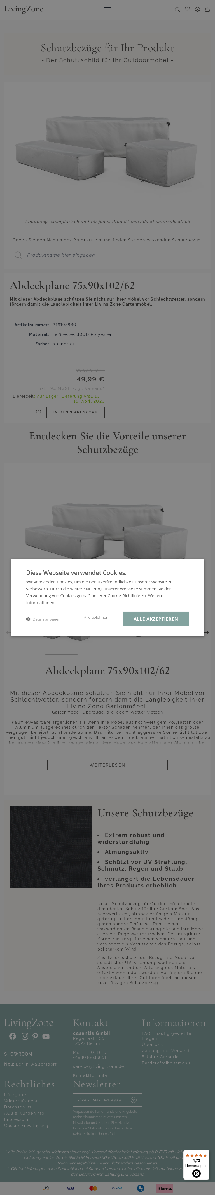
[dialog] (107, 597)
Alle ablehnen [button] (96, 617)
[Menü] (206, 1153)
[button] (43, 619)
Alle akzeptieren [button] (156, 619)
